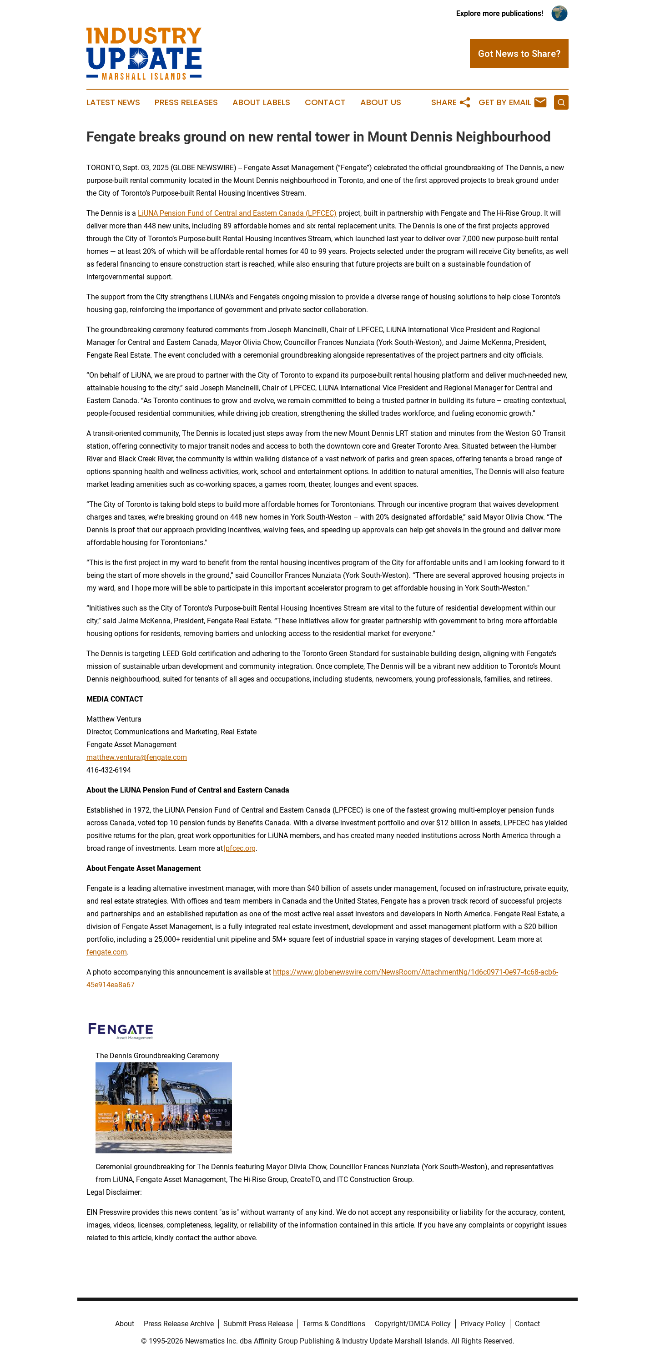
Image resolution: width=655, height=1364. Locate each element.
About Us (380, 102)
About (124, 1323)
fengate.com (106, 952)
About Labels (261, 102)
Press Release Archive (179, 1323)
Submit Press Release (258, 1323)
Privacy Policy (482, 1323)
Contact (325, 102)
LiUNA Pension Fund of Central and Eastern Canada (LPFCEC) (237, 213)
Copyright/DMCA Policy (413, 1323)
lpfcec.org (240, 848)
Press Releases (186, 102)
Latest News (113, 102)
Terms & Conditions (333, 1323)
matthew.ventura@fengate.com (136, 757)
